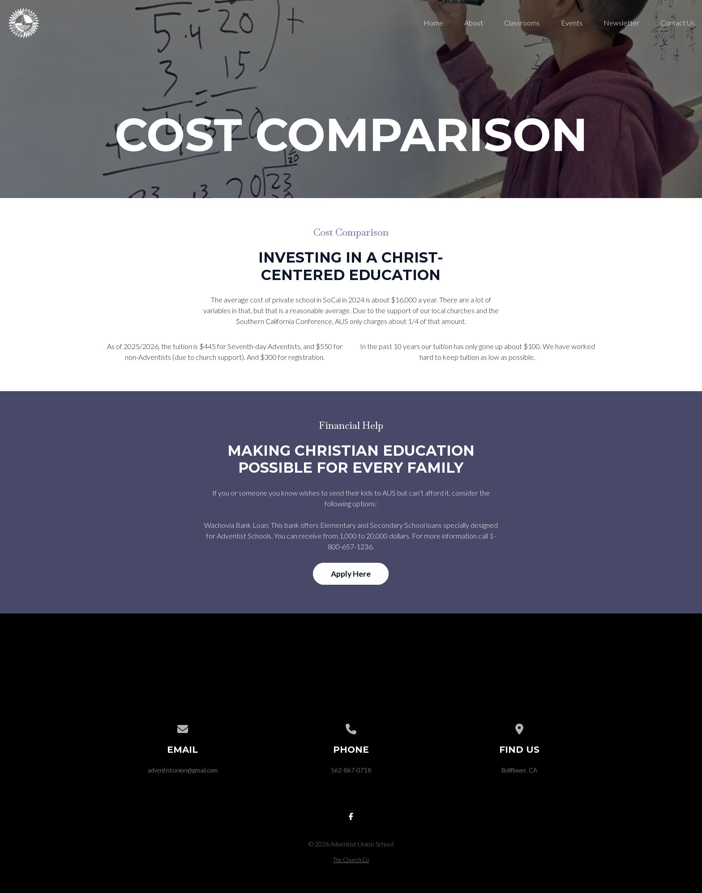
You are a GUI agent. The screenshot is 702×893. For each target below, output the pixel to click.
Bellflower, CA (519, 770)
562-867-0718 (351, 770)
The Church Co (351, 859)
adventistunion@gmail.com (183, 770)
